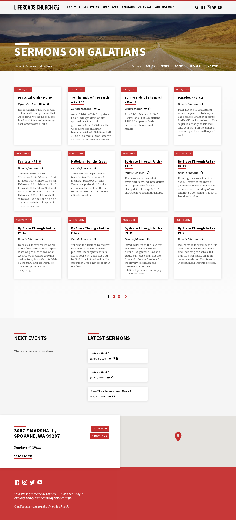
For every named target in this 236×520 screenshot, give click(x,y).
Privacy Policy (24, 498)
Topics (151, 66)
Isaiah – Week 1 (99, 372)
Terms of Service (52, 498)
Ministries (91, 7)
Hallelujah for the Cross (89, 161)
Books (181, 66)
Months (214, 66)
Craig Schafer (133, 108)
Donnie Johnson (81, 108)
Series (166, 66)
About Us (73, 7)
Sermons (128, 7)
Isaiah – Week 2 (99, 353)
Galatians (46, 66)
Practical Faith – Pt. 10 (35, 98)
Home (17, 66)
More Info (98, 428)
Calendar (145, 7)
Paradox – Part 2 (190, 98)
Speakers (197, 66)
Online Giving (165, 7)
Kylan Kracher (27, 104)
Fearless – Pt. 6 (29, 161)
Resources (110, 7)
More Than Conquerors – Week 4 (110, 391)
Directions (98, 436)
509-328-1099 (23, 456)
